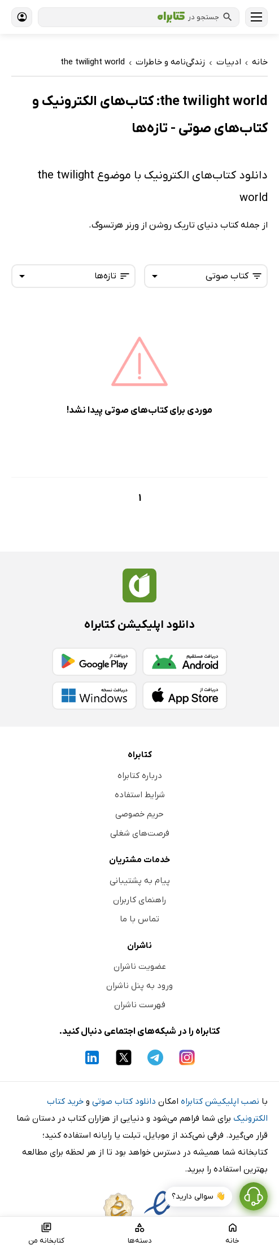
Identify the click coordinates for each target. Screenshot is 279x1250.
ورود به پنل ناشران (139, 985)
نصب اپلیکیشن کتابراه (220, 1101)
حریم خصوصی (139, 814)
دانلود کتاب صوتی (124, 1101)
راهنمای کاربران (139, 900)
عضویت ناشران (140, 966)
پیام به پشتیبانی (140, 880)
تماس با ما (139, 919)
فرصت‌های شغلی (139, 833)
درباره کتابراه (139, 775)
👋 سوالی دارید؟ (198, 1196)
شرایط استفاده (140, 795)
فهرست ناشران (139, 1005)
